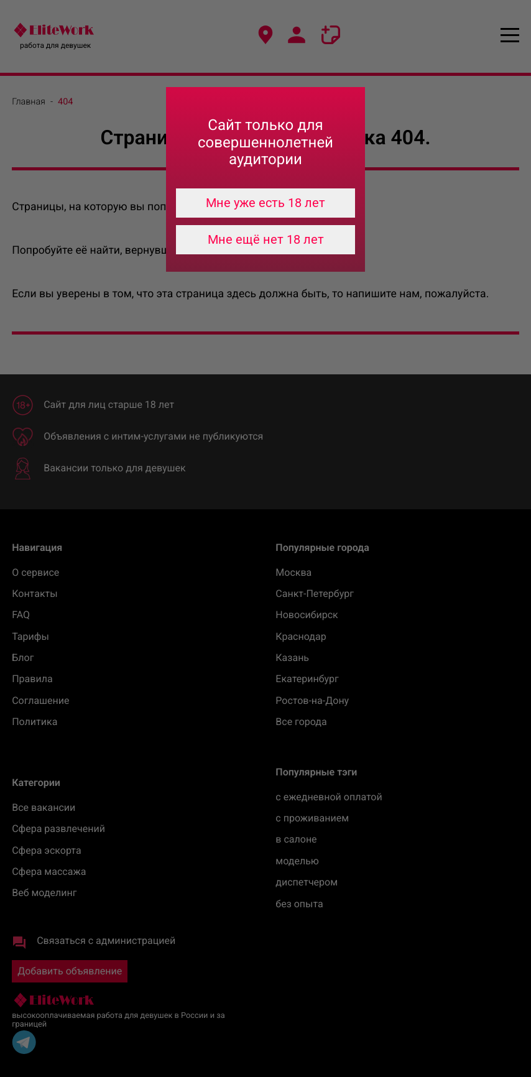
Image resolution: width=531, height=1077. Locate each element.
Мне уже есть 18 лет (265, 202)
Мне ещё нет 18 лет (266, 239)
